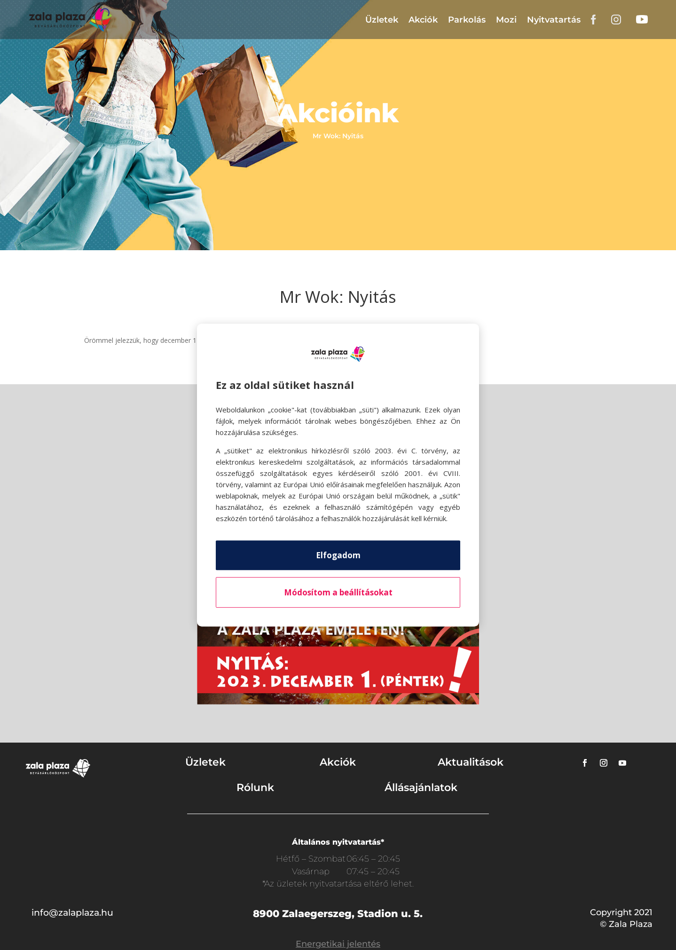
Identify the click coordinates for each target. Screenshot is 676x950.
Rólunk (255, 787)
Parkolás (467, 20)
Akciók (423, 20)
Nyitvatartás (554, 20)
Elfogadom (338, 555)
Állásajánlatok (421, 787)
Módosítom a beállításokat (338, 592)
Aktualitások (470, 762)
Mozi (506, 20)
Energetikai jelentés (338, 944)
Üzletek (381, 20)
